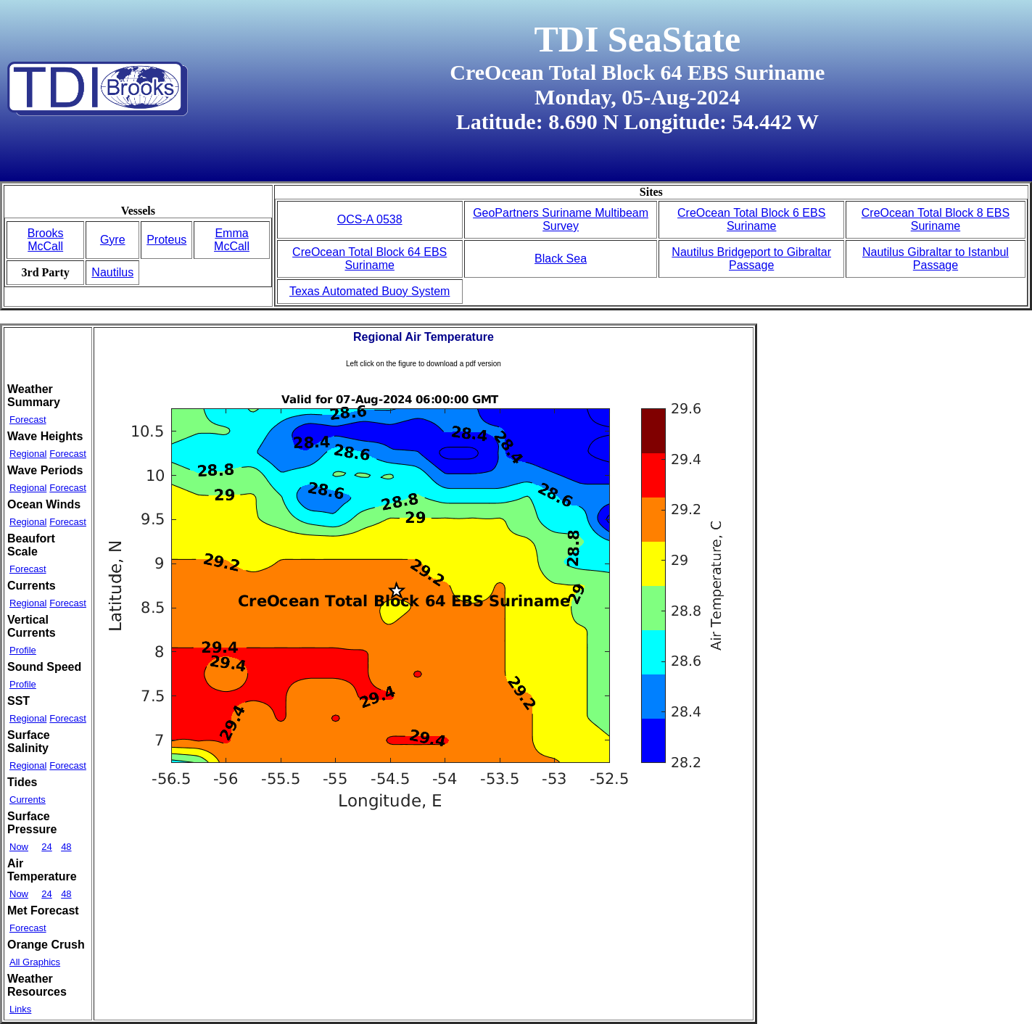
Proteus (166, 240)
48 (66, 846)
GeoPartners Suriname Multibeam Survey (560, 219)
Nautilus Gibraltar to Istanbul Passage (935, 258)
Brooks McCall (46, 239)
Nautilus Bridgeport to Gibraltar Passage (751, 258)
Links (20, 1009)
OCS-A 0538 (370, 219)
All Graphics (34, 962)
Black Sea (560, 258)
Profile (22, 650)
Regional (27, 453)
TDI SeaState (637, 39)
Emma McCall (231, 239)
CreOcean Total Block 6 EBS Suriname (751, 219)
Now (18, 846)
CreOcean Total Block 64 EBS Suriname (369, 258)
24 (46, 846)
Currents (27, 799)
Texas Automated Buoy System (369, 291)
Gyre (112, 240)
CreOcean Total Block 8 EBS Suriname (936, 219)
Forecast (27, 419)
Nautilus (112, 272)
